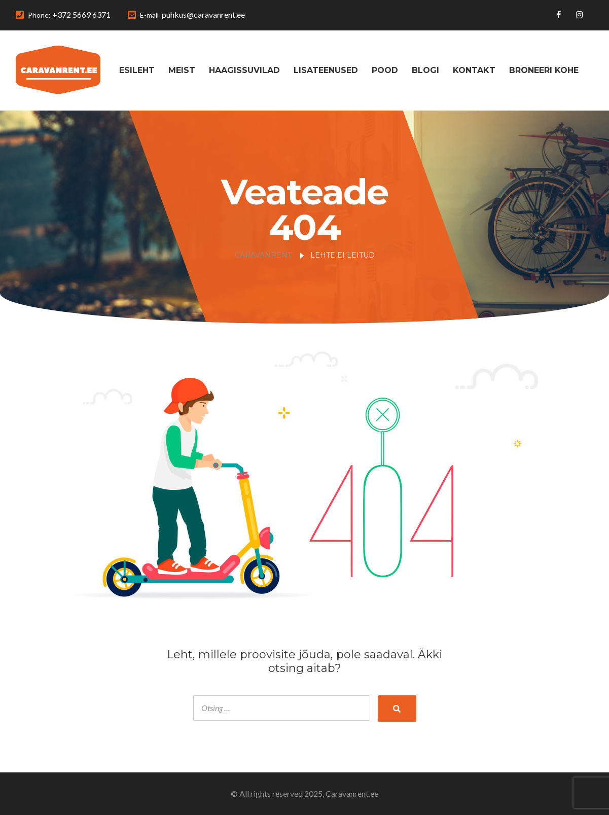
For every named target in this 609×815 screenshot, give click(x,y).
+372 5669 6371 (81, 14)
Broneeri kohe (544, 70)
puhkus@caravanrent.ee (203, 14)
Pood (385, 70)
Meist (181, 70)
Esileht (137, 70)
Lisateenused (326, 70)
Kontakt (474, 70)
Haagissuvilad (244, 70)
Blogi (425, 70)
